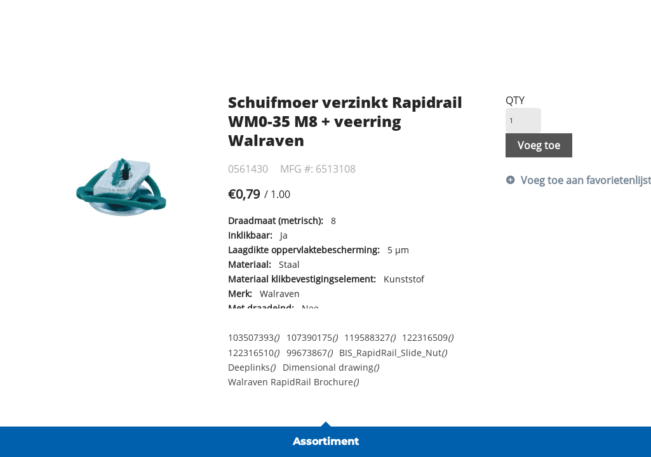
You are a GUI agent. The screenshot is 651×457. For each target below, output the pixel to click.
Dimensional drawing (331, 367)
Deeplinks (251, 367)
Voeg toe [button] (539, 145)
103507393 (253, 337)
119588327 (369, 337)
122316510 (253, 353)
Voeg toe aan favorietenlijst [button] (573, 180)
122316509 (427, 337)
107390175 (311, 337)
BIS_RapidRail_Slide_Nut (392, 353)
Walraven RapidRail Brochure (293, 382)
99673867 (309, 353)
